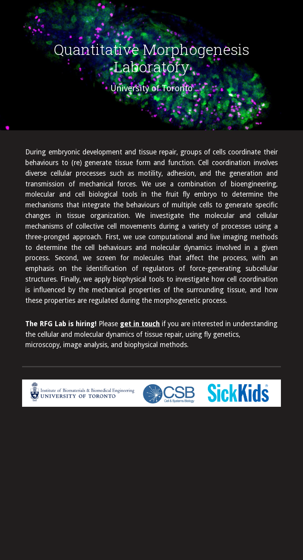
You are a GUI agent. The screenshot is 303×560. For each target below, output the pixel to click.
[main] (151, 67)
